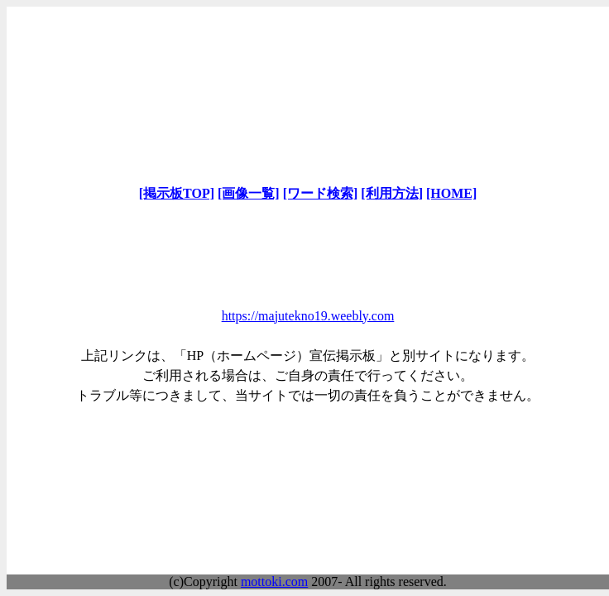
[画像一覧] (249, 193)
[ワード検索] (320, 193)
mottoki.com (274, 581)
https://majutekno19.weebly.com (308, 316)
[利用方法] (392, 193)
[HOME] (451, 193)
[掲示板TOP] (176, 193)
